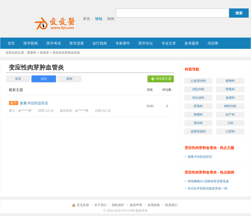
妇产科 (230, 114)
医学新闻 (31, 43)
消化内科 (198, 89)
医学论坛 (146, 43)
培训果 (213, 43)
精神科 (230, 81)
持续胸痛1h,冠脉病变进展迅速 (208, 181)
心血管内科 (198, 81)
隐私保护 (118, 205)
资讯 (86, 19)
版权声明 (136, 205)
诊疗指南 (100, 43)
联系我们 (171, 205)
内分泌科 (198, 97)
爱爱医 (31, 52)
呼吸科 (230, 89)
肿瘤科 (198, 114)
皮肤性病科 (198, 131)
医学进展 (77, 43)
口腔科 (230, 131)
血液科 (230, 97)
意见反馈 (83, 205)
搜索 (239, 13)
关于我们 (100, 205)
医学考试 (54, 43)
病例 (110, 19)
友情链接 (153, 205)
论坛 (98, 19)
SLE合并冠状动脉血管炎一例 (207, 188)
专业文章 (169, 43)
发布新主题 (163, 79)
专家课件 (123, 43)
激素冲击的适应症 (200, 156)
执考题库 (192, 43)
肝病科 (198, 106)
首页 (11, 43)
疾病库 (44, 52)
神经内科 (230, 106)
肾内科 (198, 123)
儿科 (230, 123)
